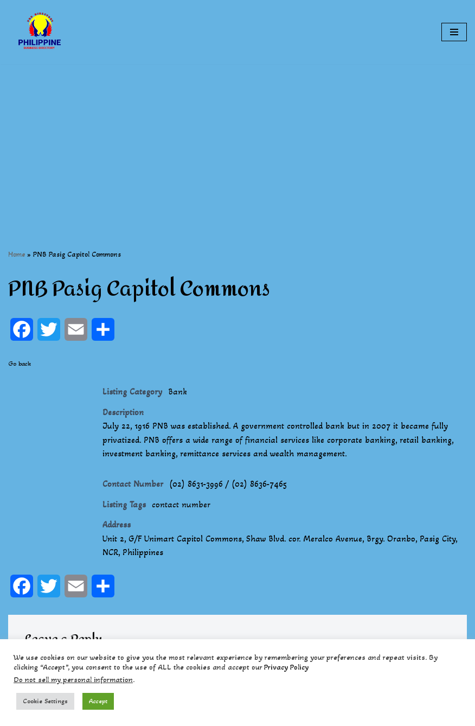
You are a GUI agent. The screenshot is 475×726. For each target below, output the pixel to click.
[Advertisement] (237, 140)
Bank (177, 391)
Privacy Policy (286, 667)
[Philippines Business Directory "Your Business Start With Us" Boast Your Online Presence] (40, 32)
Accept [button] (98, 701)
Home (16, 254)
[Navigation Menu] (454, 32)
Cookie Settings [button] (45, 701)
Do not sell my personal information (73, 679)
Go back (19, 363)
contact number (181, 504)
